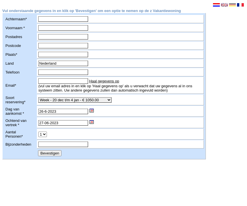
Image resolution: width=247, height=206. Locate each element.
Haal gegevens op (104, 81)
